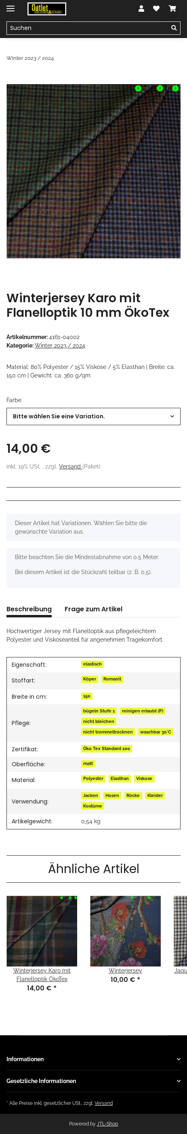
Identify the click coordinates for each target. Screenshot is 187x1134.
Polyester (93, 778)
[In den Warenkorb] (12, 79)
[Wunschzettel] (156, 9)
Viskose (144, 778)
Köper (89, 678)
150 (86, 695)
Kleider (155, 795)
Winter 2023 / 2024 (60, 345)
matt (88, 763)
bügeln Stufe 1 (99, 710)
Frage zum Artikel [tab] (93, 609)
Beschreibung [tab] (29, 609)
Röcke (133, 795)
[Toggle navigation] (10, 5)
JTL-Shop (107, 1124)
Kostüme (92, 805)
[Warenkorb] (172, 9)
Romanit (112, 678)
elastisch (92, 663)
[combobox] (93, 416)
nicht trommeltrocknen (108, 731)
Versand (70, 466)
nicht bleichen (98, 721)
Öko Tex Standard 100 (106, 748)
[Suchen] (87, 28)
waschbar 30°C (155, 731)
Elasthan (120, 778)
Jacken (90, 795)
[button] (141, 9)
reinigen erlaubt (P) (142, 710)
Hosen (112, 795)
